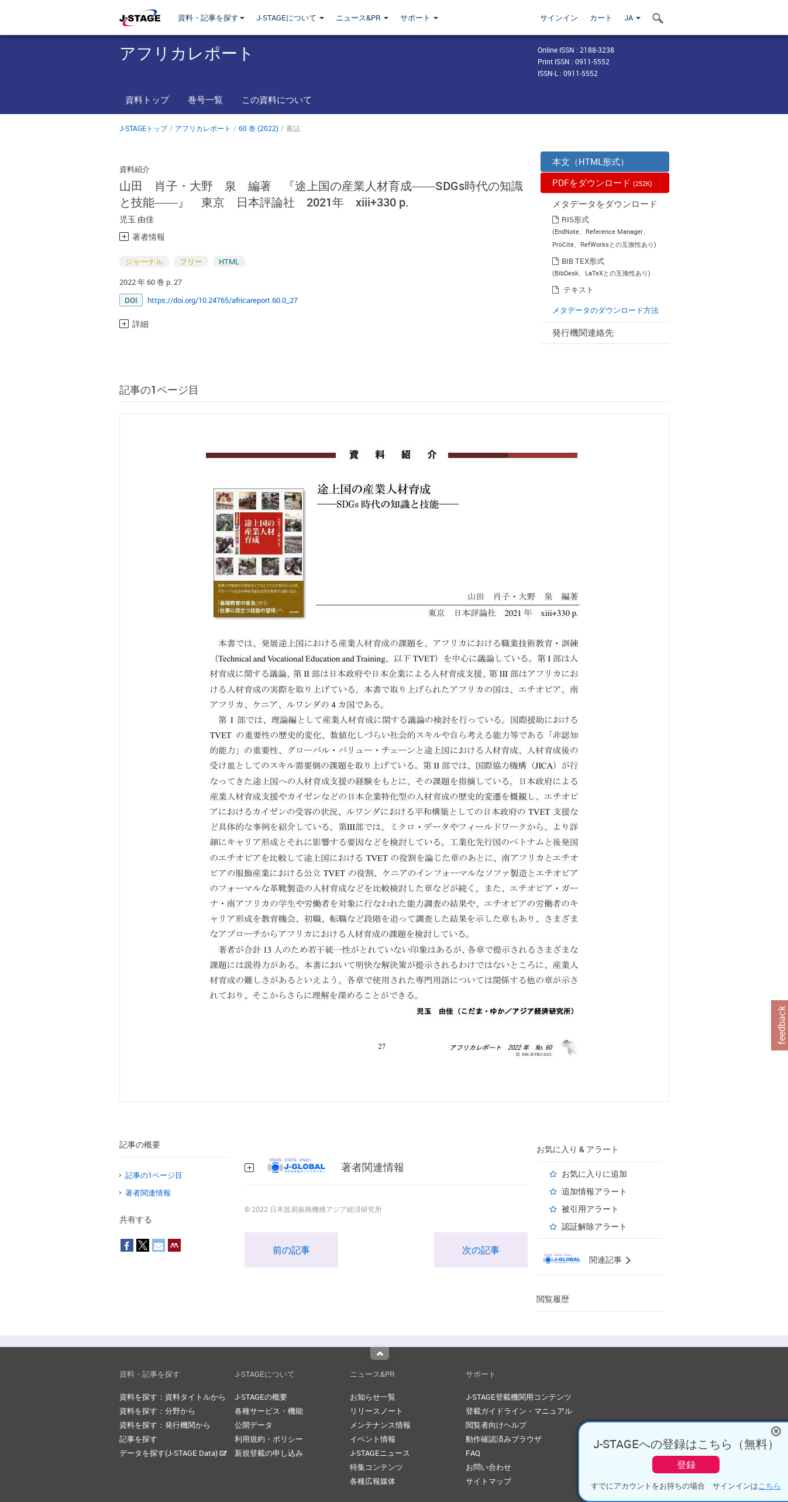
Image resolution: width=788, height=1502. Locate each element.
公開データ (254, 1425)
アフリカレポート (203, 128)
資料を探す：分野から (157, 1410)
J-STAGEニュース (380, 1453)
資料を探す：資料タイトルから (172, 1396)
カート (601, 17)
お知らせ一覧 (372, 1396)
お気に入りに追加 (594, 1173)
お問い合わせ (488, 1467)
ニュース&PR (362, 17)
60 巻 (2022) (258, 128)
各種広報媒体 (372, 1481)
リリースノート (376, 1410)
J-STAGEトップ (143, 128)
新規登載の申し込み (269, 1453)
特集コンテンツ (376, 1467)
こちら (769, 1485)
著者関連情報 (148, 1192)
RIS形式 (575, 219)
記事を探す (138, 1439)
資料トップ (147, 99)
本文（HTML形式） (590, 161)
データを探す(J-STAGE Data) (173, 1453)
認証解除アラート (594, 1226)
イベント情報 (372, 1439)
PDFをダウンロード (602, 182)
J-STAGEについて (290, 17)
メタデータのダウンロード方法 (605, 310)
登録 (686, 1464)
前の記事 (291, 1249)
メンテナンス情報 (380, 1425)
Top (379, 1353)
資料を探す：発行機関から (165, 1425)
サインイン (559, 17)
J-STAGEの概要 (261, 1396)
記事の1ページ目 (154, 1175)
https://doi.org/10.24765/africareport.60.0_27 (222, 300)
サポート (419, 17)
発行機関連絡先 (583, 332)
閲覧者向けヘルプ (496, 1425)
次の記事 (481, 1249)
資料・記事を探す (211, 17)
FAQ (473, 1453)
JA (632, 17)
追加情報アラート (594, 1191)
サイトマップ (488, 1481)
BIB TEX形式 (583, 261)
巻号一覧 (205, 99)
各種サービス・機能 (269, 1410)
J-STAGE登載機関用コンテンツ (519, 1396)
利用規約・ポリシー (269, 1439)
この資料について (277, 99)
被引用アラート (590, 1208)
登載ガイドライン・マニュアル (519, 1410)
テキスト (578, 289)
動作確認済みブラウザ (504, 1439)
